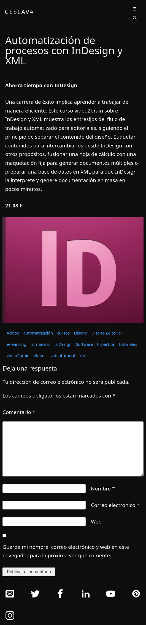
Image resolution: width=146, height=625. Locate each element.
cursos (63, 333)
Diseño (80, 333)
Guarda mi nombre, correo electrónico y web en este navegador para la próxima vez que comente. (65, 551)
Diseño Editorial (106, 333)
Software (84, 344)
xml (82, 355)
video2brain (18, 355)
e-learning (16, 344)
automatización (38, 333)
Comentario (18, 412)
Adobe (13, 333)
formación (40, 344)
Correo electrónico (115, 504)
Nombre (103, 488)
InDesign (63, 344)
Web (96, 521)
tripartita (105, 344)
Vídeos (40, 355)
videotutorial (63, 355)
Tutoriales (127, 344)
